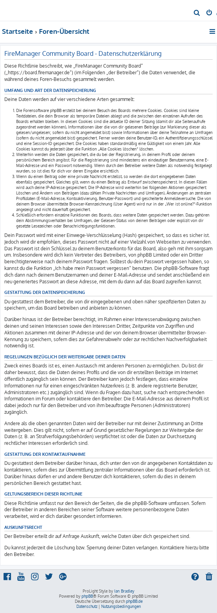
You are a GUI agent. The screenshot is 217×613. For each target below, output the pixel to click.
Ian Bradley (124, 591)
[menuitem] (197, 13)
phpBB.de (134, 601)
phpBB (87, 596)
